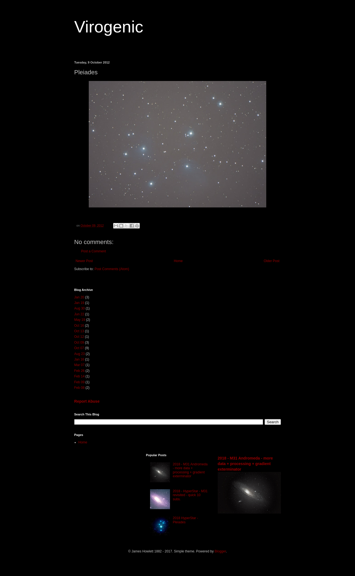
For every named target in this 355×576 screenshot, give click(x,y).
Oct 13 (79, 331)
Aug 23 (79, 354)
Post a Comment (93, 251)
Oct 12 (79, 337)
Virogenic (108, 26)
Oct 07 (79, 348)
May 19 (79, 320)
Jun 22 (79, 314)
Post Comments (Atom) (112, 269)
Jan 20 (79, 297)
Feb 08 (79, 388)
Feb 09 (79, 382)
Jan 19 (79, 303)
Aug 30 (79, 308)
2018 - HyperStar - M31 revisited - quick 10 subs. (190, 495)
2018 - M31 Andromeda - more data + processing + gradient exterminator (190, 470)
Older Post (272, 261)
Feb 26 (79, 371)
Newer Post (84, 261)
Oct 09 (79, 342)
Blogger (220, 551)
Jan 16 (79, 359)
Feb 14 (79, 376)
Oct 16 (79, 326)
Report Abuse (87, 401)
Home (178, 261)
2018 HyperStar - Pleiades (185, 520)
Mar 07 (79, 365)
